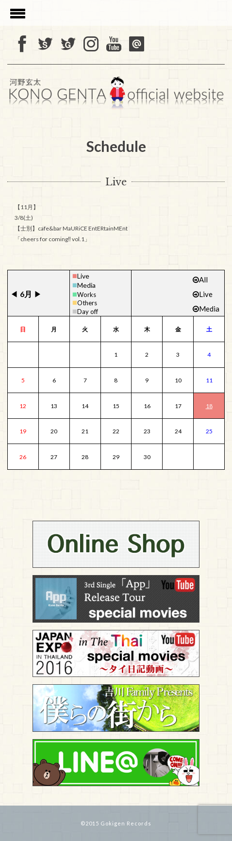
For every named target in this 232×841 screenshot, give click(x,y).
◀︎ (14, 293)
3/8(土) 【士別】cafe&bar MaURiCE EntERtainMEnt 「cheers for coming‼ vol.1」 (71, 228)
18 (209, 406)
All (200, 279)
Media (86, 285)
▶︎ (38, 293)
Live (83, 276)
